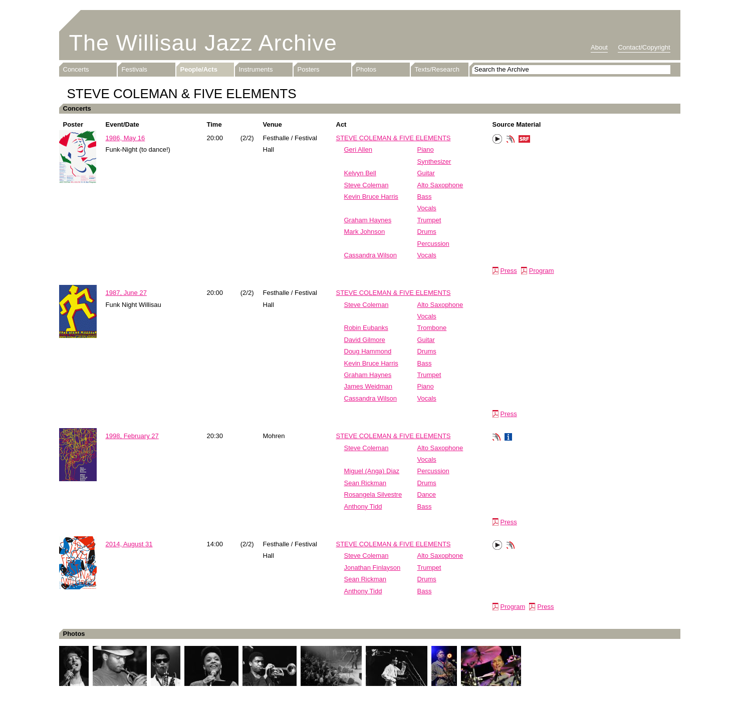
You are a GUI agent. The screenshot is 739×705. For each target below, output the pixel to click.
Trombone (432, 327)
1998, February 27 (132, 436)
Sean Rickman (365, 483)
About (599, 47)
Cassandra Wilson (370, 255)
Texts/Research (437, 69)
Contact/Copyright (644, 47)
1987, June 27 (126, 292)
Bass (424, 196)
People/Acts (198, 69)
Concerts (76, 69)
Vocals (426, 208)
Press (509, 270)
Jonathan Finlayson (372, 567)
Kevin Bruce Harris (371, 196)
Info (509, 438)
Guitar (426, 173)
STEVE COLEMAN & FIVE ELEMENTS (393, 138)
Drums (426, 231)
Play (497, 139)
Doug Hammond (368, 351)
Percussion (433, 243)
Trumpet (429, 220)
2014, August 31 (129, 544)
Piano (425, 149)
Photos (366, 69)
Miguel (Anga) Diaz (372, 471)
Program (541, 270)
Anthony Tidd (363, 506)
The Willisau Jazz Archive (203, 43)
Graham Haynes (368, 220)
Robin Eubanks (366, 327)
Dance (426, 494)
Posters (309, 69)
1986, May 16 (125, 138)
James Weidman (368, 386)
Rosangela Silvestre (373, 494)
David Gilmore (364, 339)
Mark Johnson (364, 231)
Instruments (256, 69)
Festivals (134, 69)
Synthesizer (434, 161)
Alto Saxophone (440, 185)
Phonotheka (511, 140)
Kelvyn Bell (360, 173)
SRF (525, 140)
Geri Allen (358, 149)
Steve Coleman (366, 185)
